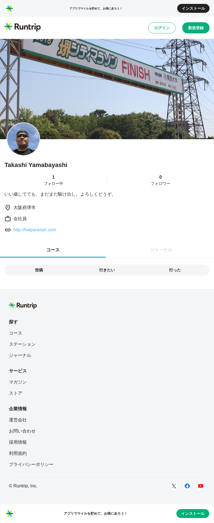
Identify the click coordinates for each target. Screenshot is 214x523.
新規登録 (196, 28)
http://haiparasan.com (34, 229)
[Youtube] (200, 486)
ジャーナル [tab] (161, 249)
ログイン (162, 28)
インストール (193, 8)
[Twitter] (173, 486)
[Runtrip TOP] (22, 27)
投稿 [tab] (39, 270)
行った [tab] (175, 270)
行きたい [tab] (107, 270)
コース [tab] (53, 249)
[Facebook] (187, 486)
